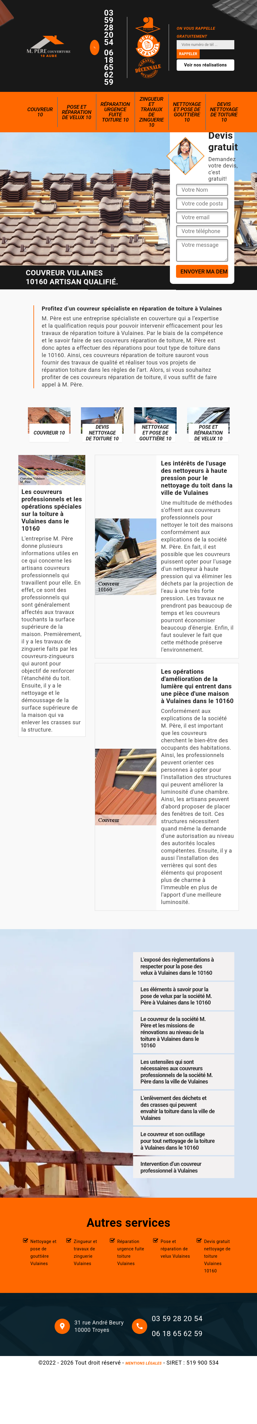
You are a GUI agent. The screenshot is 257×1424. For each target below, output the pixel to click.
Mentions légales (143, 1363)
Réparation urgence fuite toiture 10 (115, 112)
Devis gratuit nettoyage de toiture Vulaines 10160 (217, 1256)
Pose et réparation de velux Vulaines (175, 1249)
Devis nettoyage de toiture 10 (224, 112)
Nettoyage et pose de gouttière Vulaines (43, 1252)
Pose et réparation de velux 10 (76, 112)
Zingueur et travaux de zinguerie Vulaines (85, 1252)
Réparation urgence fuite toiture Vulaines (130, 1252)
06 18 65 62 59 (108, 67)
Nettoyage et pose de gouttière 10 (187, 112)
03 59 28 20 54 (108, 27)
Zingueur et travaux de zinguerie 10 (151, 112)
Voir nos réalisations (205, 64)
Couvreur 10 (40, 112)
